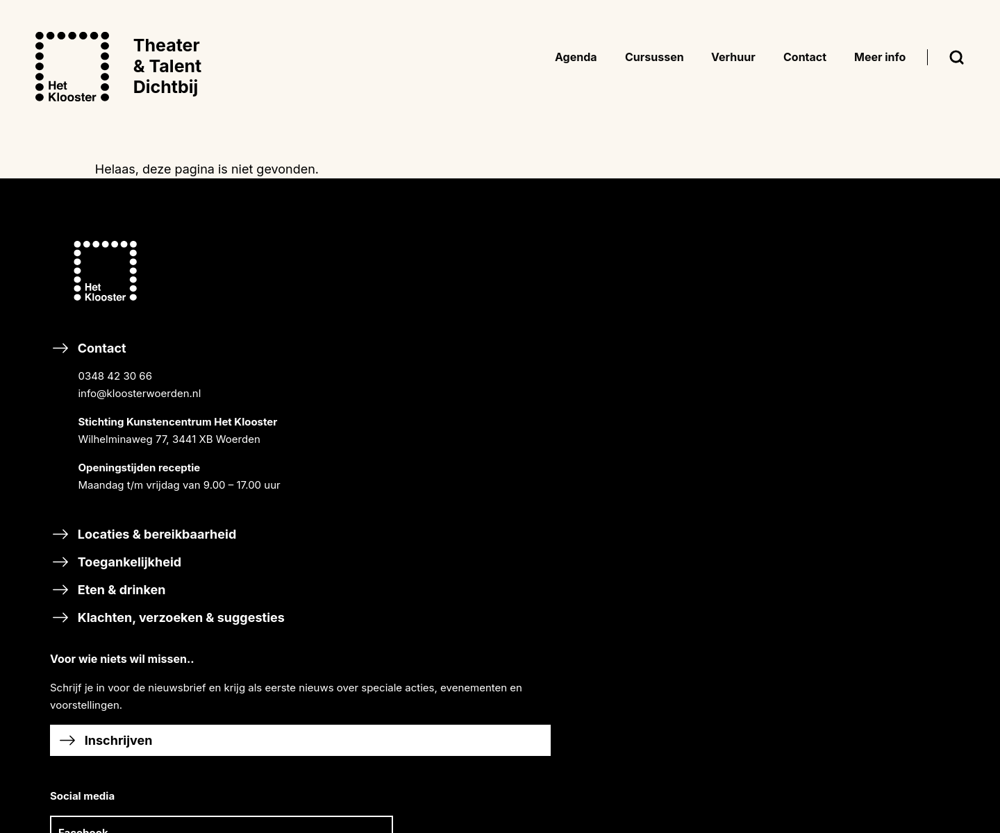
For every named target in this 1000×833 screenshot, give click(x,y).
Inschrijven (411, 348)
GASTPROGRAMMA (740, 369)
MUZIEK (711, 437)
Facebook (389, 440)
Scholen (701, 584)
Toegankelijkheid (117, 596)
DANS (706, 474)
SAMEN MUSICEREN (742, 455)
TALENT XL (719, 546)
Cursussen (709, 408)
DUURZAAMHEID (886, 352)
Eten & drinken (109, 624)
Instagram (507, 440)
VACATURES (875, 371)
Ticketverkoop (879, 539)
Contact (167, 445)
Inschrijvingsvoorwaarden (908, 464)
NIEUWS (865, 296)
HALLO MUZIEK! (732, 648)
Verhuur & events (729, 686)
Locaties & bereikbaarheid (145, 569)
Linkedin (502, 479)
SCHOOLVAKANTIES (895, 389)
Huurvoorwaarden (888, 501)
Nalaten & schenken (432, 751)
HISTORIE (868, 314)
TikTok (381, 479)
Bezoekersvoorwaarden (902, 482)
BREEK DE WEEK (733, 278)
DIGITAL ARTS (727, 527)
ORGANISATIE (878, 333)
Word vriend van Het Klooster (460, 723)
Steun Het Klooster (428, 695)
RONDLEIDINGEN (734, 350)
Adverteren (711, 714)
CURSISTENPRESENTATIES (759, 332)
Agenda (700, 249)
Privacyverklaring (887, 520)
